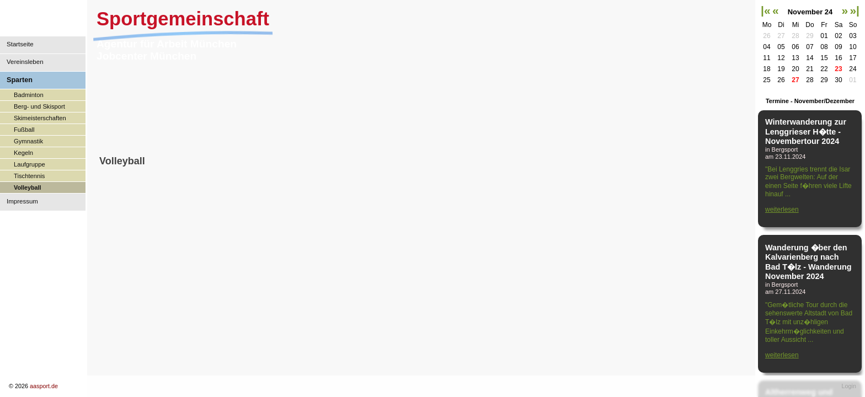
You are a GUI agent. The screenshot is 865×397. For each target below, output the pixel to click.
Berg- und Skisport (39, 106)
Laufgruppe (29, 164)
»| (854, 10)
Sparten (20, 80)
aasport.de (44, 386)
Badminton (29, 95)
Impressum (22, 201)
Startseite (20, 44)
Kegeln (23, 152)
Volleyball (27, 187)
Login (849, 386)
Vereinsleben (25, 61)
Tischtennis (29, 176)
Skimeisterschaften (40, 118)
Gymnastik (28, 141)
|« (766, 10)
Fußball (24, 129)
